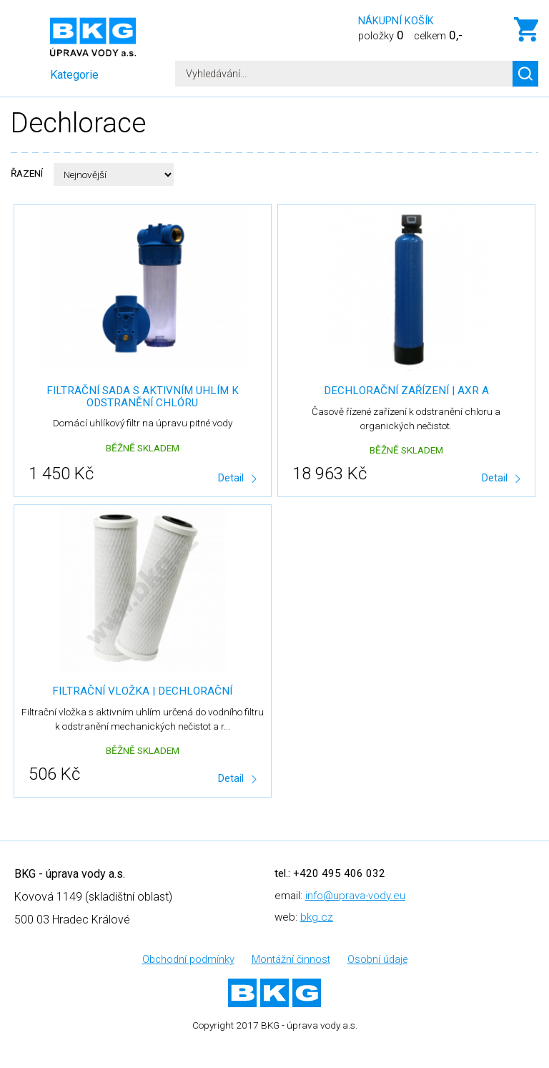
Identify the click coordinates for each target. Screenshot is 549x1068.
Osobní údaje (377, 960)
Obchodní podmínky (188, 960)
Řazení (27, 173)
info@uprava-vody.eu (355, 895)
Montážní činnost (291, 960)
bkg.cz (316, 917)
